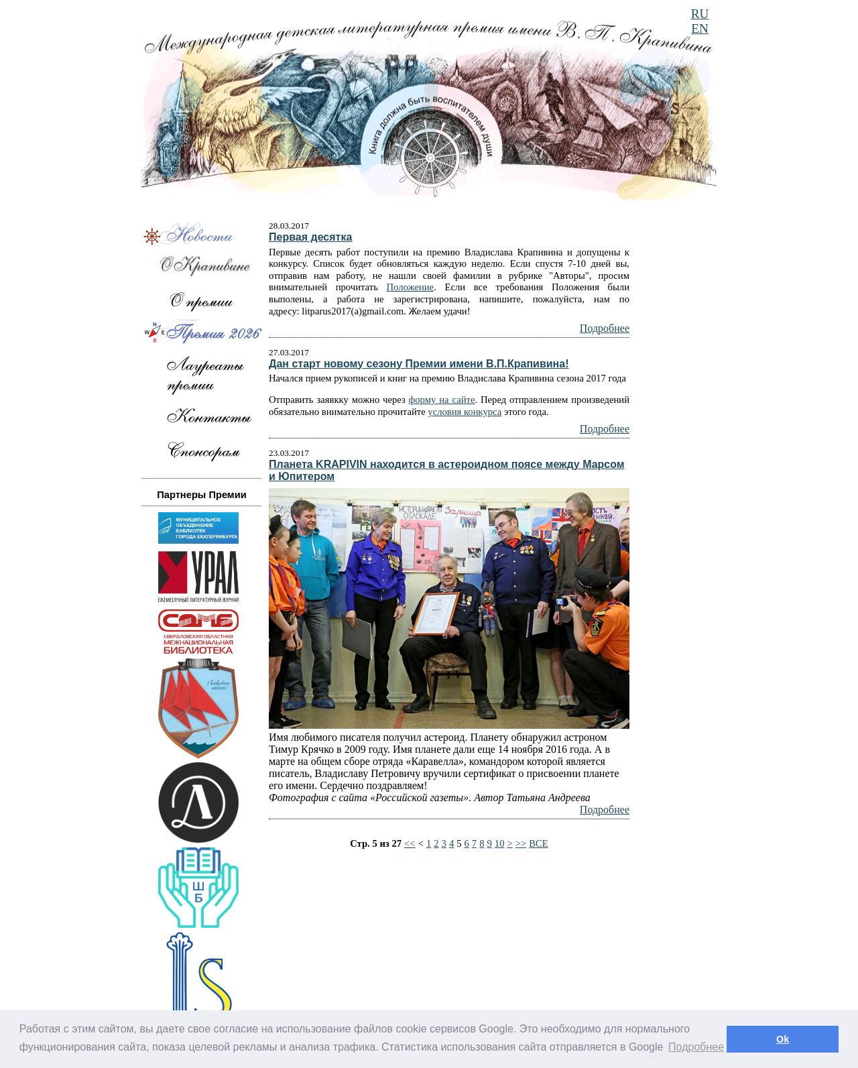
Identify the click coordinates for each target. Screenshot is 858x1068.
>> (521, 843)
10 (500, 843)
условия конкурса (464, 411)
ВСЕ (538, 843)
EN (700, 28)
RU (700, 14)
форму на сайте (442, 399)
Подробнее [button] (696, 1047)
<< (410, 843)
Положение (410, 287)
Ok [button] (782, 1039)
